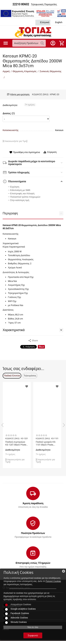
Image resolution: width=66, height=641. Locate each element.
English (56, 22)
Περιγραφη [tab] (33, 213)
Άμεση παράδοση (33, 503)
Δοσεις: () (9, 113)
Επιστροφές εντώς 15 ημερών (33, 562)
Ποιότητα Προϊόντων (33, 533)
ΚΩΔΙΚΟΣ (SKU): (40, 94)
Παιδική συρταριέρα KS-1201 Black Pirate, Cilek (16, 443)
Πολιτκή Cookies (53, 581)
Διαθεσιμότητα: (10, 105)
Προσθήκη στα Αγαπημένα (24, 152)
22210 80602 (20, 4)
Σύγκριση (50, 152)
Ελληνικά (42, 22)
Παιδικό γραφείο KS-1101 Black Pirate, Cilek (46, 443)
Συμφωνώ (33, 635)
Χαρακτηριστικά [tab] (33, 330)
